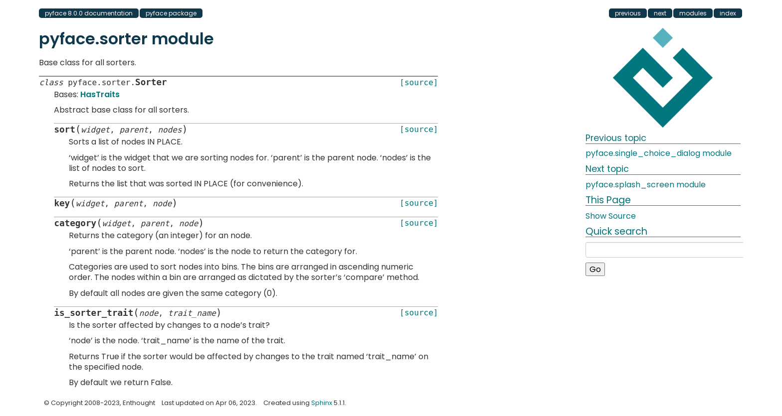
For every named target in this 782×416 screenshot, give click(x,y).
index (728, 13)
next (660, 13)
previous (628, 13)
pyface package (171, 13)
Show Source (611, 216)
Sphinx (321, 403)
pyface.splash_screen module (646, 184)
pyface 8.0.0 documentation (89, 13)
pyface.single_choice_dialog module (659, 153)
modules (693, 13)
